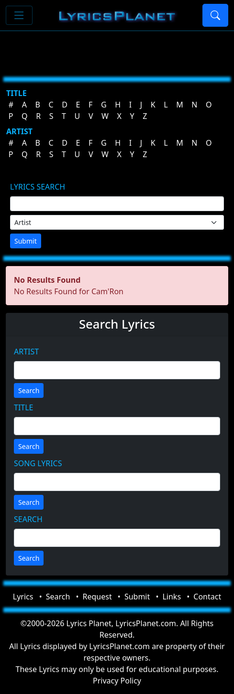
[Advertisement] (117, 50)
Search (28, 390)
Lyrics (23, 596)
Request (97, 596)
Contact (207, 596)
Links (171, 596)
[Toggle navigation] (19, 15)
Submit (25, 241)
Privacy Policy (117, 680)
